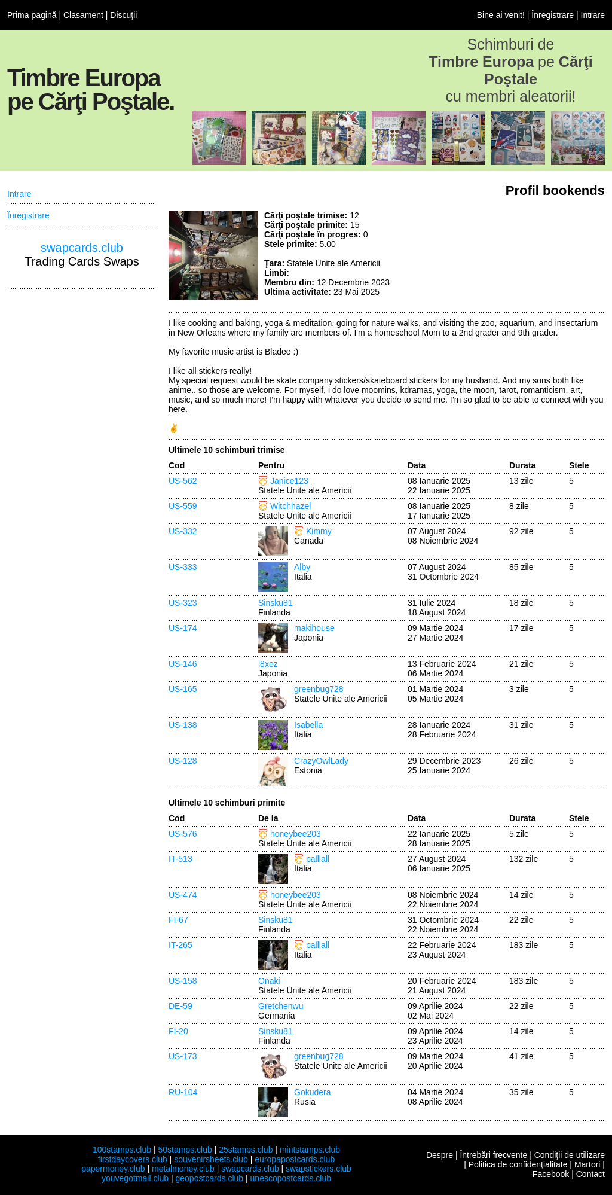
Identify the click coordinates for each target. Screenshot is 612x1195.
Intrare (593, 15)
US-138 (183, 725)
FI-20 (178, 1031)
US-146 (183, 664)
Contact (590, 1174)
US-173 (183, 1056)
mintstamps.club (310, 1149)
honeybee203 (295, 834)
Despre (439, 1155)
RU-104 (183, 1092)
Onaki (269, 981)
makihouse (314, 628)
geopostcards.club (210, 1178)
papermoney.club (113, 1168)
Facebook (551, 1174)
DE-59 (180, 1006)
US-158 (183, 981)
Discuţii (123, 15)
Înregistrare (552, 15)
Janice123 (289, 481)
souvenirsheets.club (211, 1159)
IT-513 (180, 859)
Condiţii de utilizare (569, 1155)
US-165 (183, 689)
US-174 (183, 628)
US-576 (183, 834)
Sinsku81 (275, 603)
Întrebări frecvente (493, 1155)
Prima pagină (32, 15)
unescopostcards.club (290, 1178)
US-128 (183, 761)
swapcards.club (82, 247)
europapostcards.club (295, 1159)
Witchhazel (290, 506)
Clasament (83, 15)
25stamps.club (246, 1149)
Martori (587, 1164)
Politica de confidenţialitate (518, 1164)
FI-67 (178, 920)
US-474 (183, 895)
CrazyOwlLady (321, 761)
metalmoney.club (183, 1168)
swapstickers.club (318, 1168)
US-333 (183, 567)
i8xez (268, 664)
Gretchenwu (280, 1006)
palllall (317, 859)
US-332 (183, 531)
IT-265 (180, 945)
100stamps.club (122, 1149)
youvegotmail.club (135, 1178)
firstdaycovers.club (132, 1159)
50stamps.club (185, 1149)
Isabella (308, 725)
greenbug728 (319, 689)
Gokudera (312, 1092)
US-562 (183, 481)
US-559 (183, 506)
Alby (302, 567)
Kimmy (319, 531)
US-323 (183, 603)
